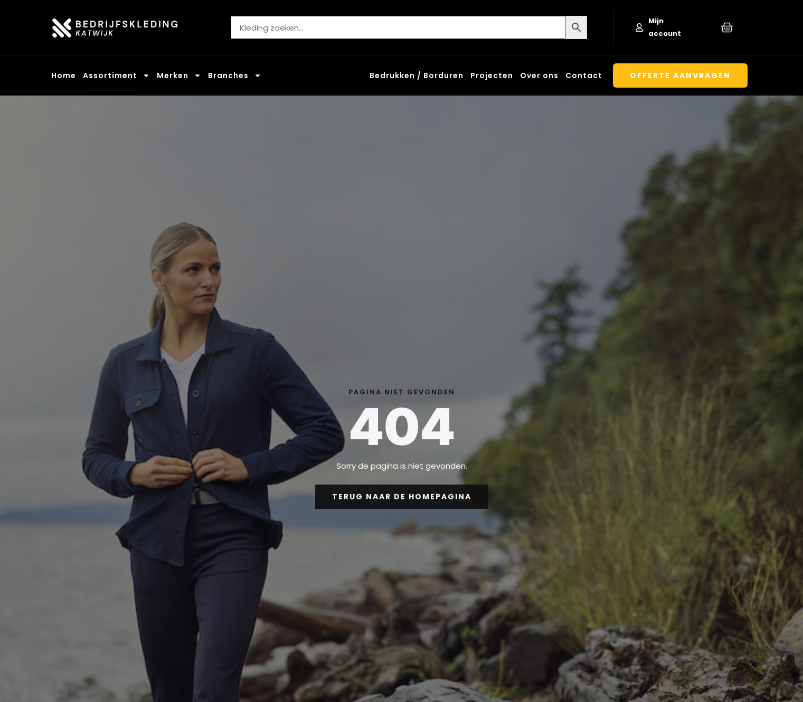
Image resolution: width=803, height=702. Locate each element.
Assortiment (116, 75)
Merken (179, 75)
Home (63, 75)
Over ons (539, 75)
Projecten (491, 75)
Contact (583, 75)
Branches (234, 75)
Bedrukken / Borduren (417, 75)
